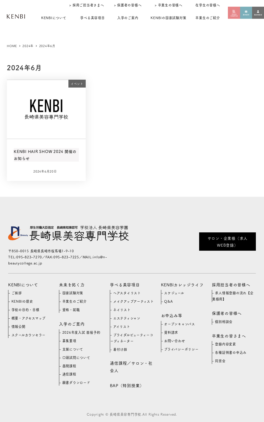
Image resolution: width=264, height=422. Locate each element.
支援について (72, 349)
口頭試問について (76, 357)
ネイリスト (122, 309)
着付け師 (120, 349)
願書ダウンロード (76, 382)
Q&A (168, 301)
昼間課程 (69, 365)
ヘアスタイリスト (127, 292)
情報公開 (18, 326)
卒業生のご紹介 (74, 301)
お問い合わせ (174, 340)
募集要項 (69, 340)
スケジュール (174, 292)
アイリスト (121, 326)
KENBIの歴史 (22, 301)
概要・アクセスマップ (28, 318)
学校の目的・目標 (25, 309)
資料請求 (171, 332)
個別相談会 (223, 321)
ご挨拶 (16, 292)
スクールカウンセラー (28, 334)
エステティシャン (126, 318)
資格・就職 (71, 309)
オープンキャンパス (179, 323)
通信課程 (69, 374)
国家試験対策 (72, 292)
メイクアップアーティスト (133, 301)
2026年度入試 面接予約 (81, 332)
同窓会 (220, 360)
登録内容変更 (225, 344)
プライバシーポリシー (181, 349)
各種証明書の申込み (230, 352)
